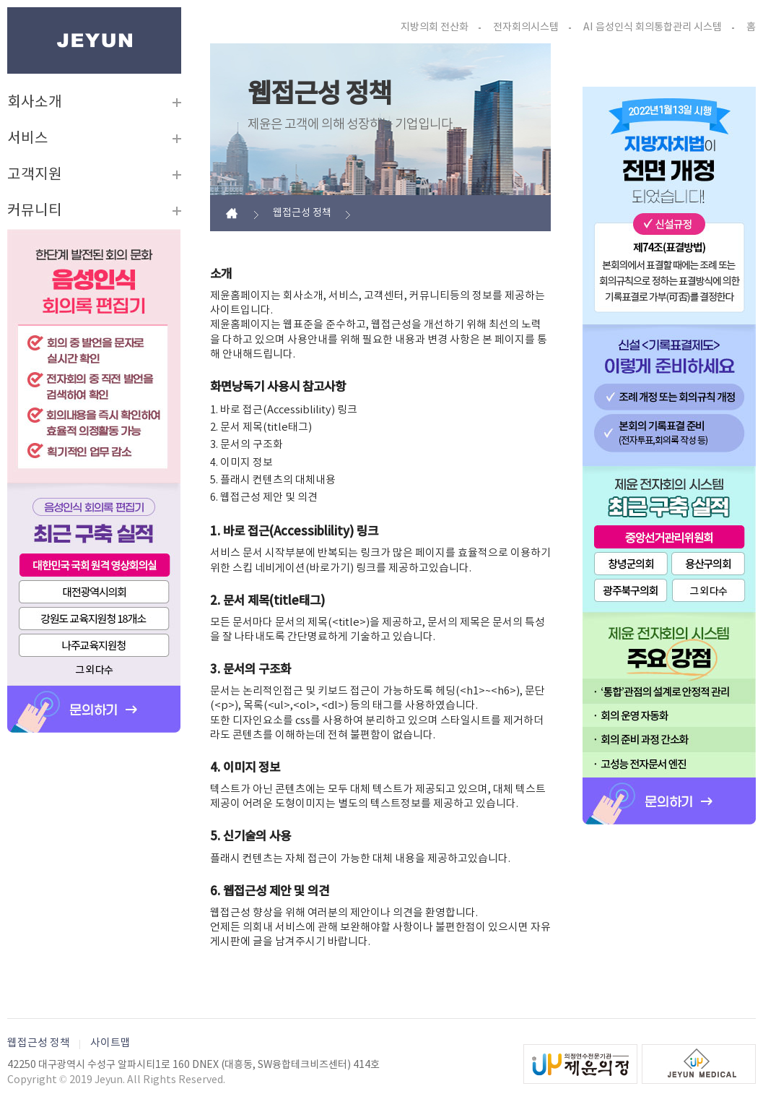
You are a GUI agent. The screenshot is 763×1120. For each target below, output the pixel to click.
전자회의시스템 (526, 27)
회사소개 (34, 102)
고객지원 (34, 175)
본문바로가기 (7, 7)
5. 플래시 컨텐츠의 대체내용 (273, 480)
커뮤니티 (34, 211)
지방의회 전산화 (434, 27)
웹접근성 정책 (38, 1043)
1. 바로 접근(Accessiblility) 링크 (283, 410)
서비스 (27, 138)
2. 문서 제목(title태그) (261, 427)
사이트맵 (110, 1043)
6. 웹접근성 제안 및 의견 (264, 497)
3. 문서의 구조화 (246, 445)
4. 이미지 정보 (241, 463)
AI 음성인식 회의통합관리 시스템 (652, 27)
